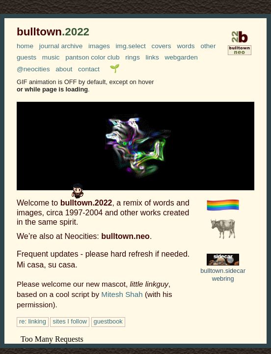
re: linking (32, 321)
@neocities (33, 69)
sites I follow (70, 321)
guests (26, 57)
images (99, 46)
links (152, 57)
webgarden (180, 57)
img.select (131, 46)
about (63, 69)
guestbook (108, 321)
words (185, 46)
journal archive (60, 46)
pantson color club (92, 57)
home (25, 46)
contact (89, 69)
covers (161, 46)
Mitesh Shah (121, 294)
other (208, 46)
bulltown (53, 32)
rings (132, 57)
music (51, 57)
